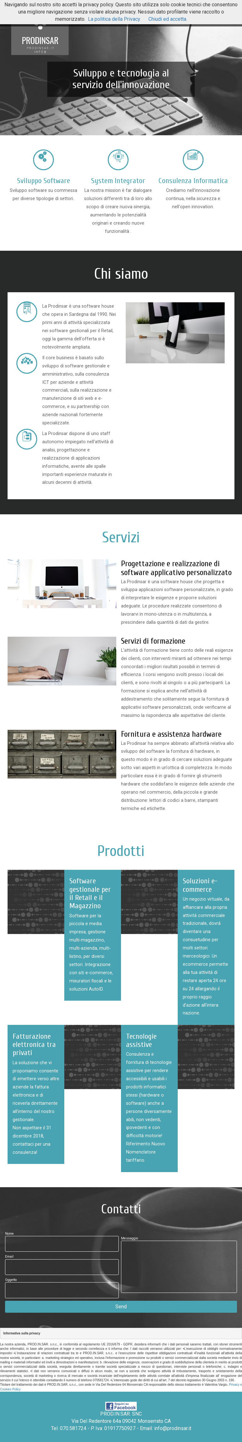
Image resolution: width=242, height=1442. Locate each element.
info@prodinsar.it (172, 1428)
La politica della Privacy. (114, 19)
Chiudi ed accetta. (167, 19)
